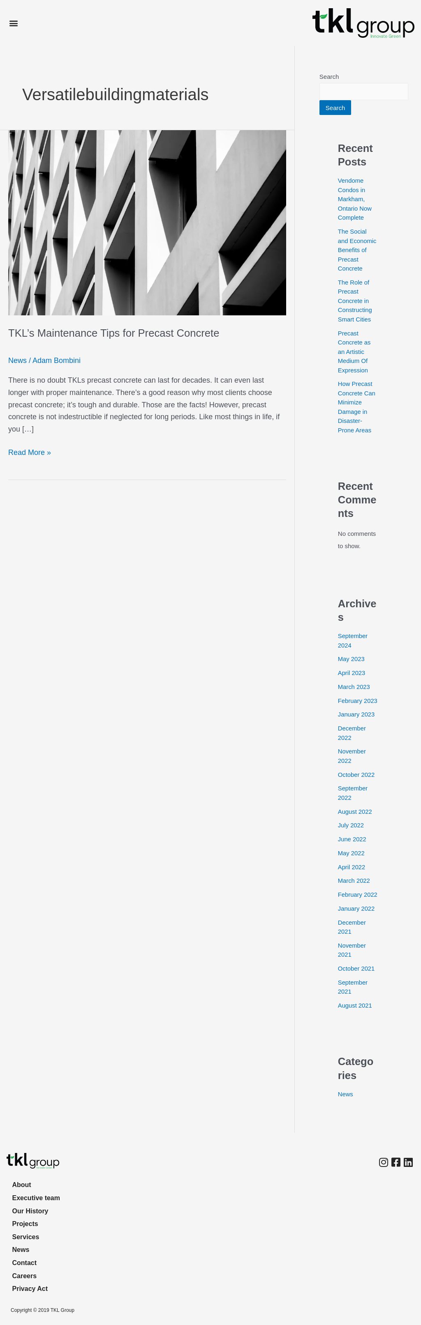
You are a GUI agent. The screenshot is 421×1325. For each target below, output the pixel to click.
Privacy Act (31, 1288)
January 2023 (356, 724)
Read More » (29, 452)
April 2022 (352, 876)
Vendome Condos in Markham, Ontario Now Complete (355, 199)
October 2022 (356, 784)
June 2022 (352, 848)
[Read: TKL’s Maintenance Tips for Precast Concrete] (147, 222)
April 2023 (352, 673)
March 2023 (354, 687)
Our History (31, 1209)
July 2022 (351, 834)
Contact (25, 1262)
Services (26, 1236)
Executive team (37, 1196)
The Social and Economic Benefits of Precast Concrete (357, 250)
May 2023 (351, 659)
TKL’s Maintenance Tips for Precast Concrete (115, 333)
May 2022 (351, 862)
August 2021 (355, 1024)
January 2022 (356, 927)
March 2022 (354, 890)
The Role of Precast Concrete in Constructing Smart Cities (355, 301)
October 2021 (356, 987)
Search (329, 76)
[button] (13, 23)
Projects (26, 1222)
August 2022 (355, 821)
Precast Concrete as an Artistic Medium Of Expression (354, 352)
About (22, 1183)
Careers (25, 1275)
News (17, 360)
